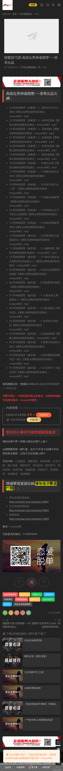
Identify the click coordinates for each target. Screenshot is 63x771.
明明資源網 (8, 5)
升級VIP (34, 419)
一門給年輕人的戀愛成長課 (38, 719)
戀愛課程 (49, 594)
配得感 (7, 604)
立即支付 (43, 415)
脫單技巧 (35, 599)
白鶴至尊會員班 (32, 688)
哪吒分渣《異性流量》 (36, 656)
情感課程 (8, 599)
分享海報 (54, 612)
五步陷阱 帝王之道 (34, 672)
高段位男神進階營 (22, 604)
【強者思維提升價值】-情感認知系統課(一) (41, 704)
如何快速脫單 (10, 594)
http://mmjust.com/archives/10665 (29, 510)
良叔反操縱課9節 (33, 640)
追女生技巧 (48, 599)
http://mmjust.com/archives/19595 (29, 518)
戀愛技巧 (37, 594)
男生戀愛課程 (29, 67)
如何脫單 (24, 594)
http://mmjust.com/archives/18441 (29, 501)
